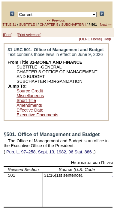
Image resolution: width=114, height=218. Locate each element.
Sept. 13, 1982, (49, 152)
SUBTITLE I (28, 24)
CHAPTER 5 (49, 24)
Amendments (29, 105)
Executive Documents (37, 114)
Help (107, 39)
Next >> (106, 24)
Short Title (26, 100)
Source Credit (29, 91)
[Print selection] (29, 35)
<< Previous (56, 20)
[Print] (7, 35)
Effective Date (29, 110)
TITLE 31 (9, 24)
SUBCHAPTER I (73, 24)
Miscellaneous (30, 95)
